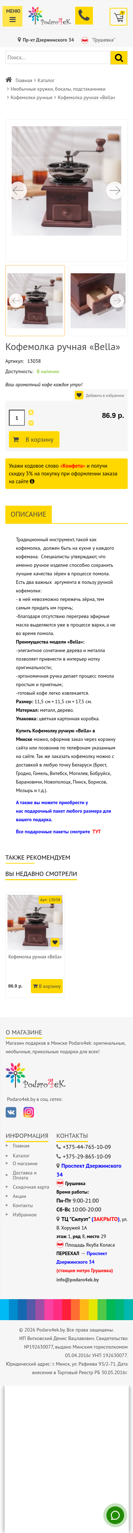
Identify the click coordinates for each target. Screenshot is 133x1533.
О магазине (25, 1163)
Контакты (23, 1205)
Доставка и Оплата (25, 1175)
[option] (35, 945)
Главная (24, 80)
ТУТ (96, 831)
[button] (115, 190)
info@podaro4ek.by (77, 1279)
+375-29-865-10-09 (87, 1156)
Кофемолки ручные (31, 97)
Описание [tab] (28, 514)
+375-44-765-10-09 (87, 1146)
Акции (19, 1196)
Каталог (46, 80)
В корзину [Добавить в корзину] (38, 439)
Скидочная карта (31, 1187)
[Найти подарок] (119, 58)
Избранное (25, 1214)
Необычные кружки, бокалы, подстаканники (58, 89)
